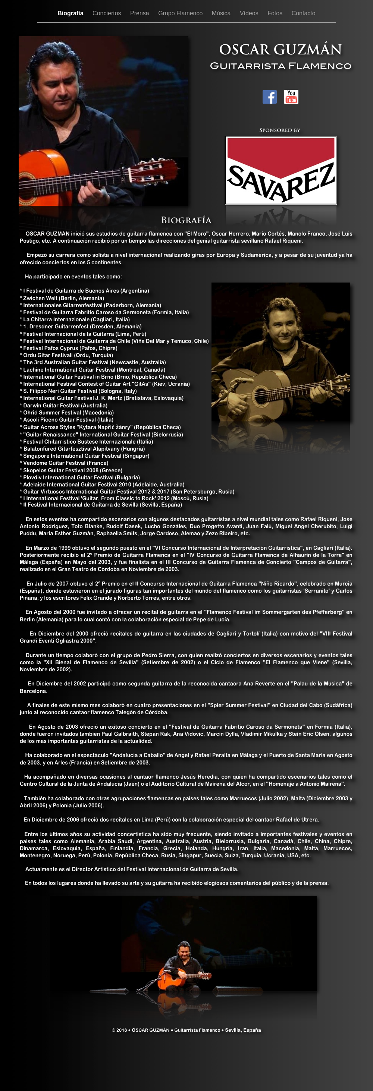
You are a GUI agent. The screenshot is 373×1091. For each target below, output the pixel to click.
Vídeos (250, 13)
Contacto (304, 13)
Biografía (71, 13)
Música (222, 13)
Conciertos (108, 13)
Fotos (275, 13)
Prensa (140, 13)
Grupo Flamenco (181, 13)
